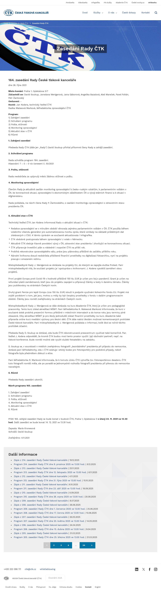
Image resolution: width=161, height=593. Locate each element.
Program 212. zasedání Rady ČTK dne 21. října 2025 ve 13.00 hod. (48, 480)
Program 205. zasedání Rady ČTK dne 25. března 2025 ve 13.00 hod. (49, 537)
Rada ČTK (24, 23)
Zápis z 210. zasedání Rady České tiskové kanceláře (40, 492)
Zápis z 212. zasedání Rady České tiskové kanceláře (41, 476)
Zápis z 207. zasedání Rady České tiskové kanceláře (40, 517)
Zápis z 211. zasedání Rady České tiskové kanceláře (40, 484)
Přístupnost (41, 587)
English (98, 587)
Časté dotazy (129, 12)
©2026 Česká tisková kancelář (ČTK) (23, 578)
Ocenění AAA (55, 578)
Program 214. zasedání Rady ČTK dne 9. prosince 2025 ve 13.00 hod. (50, 464)
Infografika (95, 3)
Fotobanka (70, 3)
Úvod (85, 12)
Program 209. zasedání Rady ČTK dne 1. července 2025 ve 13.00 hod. (50, 509)
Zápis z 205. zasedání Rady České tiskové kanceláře (41, 533)
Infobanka (152, 3)
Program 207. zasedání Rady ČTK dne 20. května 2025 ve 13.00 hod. (49, 521)
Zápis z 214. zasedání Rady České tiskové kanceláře (40, 460)
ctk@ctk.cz (30, 569)
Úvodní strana (10, 587)
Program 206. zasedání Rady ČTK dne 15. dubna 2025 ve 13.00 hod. (49, 529)
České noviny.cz (138, 3)
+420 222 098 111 (12, 569)
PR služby (108, 3)
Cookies (79, 587)
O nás (111, 12)
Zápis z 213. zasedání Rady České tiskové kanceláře (41, 468)
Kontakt (146, 12)
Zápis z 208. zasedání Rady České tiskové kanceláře (41, 505)
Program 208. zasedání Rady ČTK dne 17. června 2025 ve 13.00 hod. (49, 513)
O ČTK (14, 23)
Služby (96, 12)
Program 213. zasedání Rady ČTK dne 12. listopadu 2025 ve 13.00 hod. (50, 472)
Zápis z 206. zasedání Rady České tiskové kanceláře (41, 525)
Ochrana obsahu (65, 587)
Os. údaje (52, 587)
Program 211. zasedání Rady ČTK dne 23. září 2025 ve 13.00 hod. (47, 488)
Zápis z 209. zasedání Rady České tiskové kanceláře (41, 500)
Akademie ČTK (122, 3)
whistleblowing (47, 569)
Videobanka (82, 3)
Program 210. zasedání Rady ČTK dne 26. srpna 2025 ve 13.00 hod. (49, 496)
